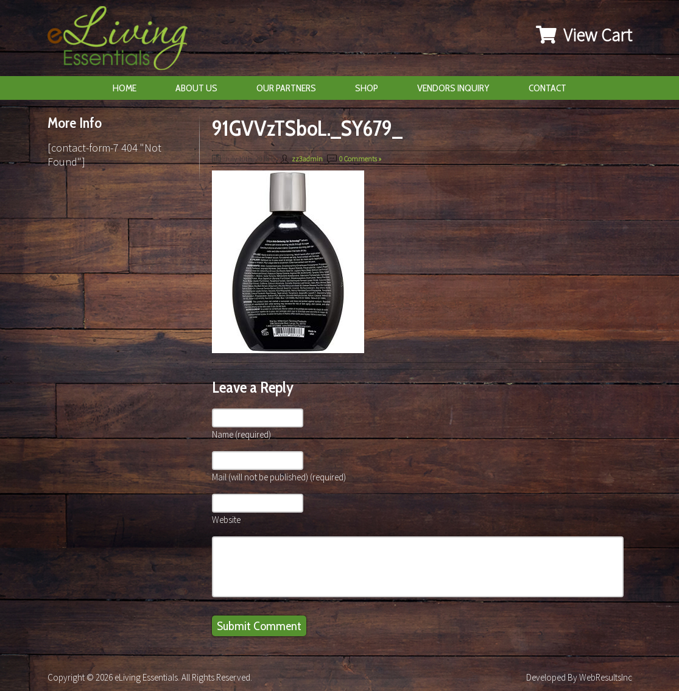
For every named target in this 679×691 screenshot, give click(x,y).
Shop (366, 88)
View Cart (584, 34)
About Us (196, 88)
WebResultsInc (605, 677)
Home (124, 88)
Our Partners (286, 88)
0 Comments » (360, 158)
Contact (547, 88)
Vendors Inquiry (453, 88)
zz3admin (307, 158)
